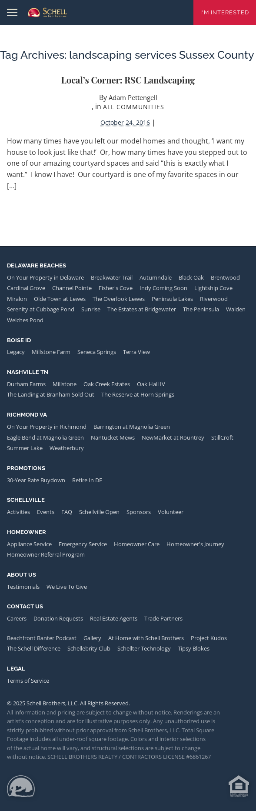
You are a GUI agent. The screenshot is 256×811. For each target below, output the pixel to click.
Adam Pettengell (133, 97)
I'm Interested (224, 12)
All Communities (133, 107)
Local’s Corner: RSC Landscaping (128, 80)
